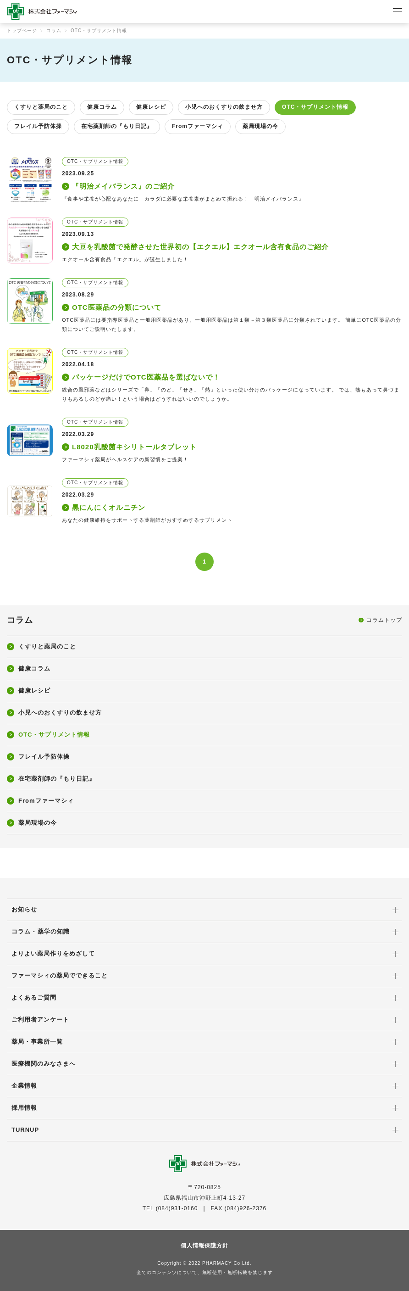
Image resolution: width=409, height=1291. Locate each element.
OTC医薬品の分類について (116, 307)
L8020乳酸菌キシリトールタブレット (134, 447)
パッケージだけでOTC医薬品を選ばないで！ (146, 377)
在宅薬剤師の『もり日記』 (117, 126)
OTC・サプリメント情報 (315, 107)
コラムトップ (384, 620)
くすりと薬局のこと (41, 107)
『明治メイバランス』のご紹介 (123, 186)
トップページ (22, 30)
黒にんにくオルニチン (108, 507)
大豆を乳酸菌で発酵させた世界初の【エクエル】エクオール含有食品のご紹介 (200, 247)
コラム (53, 30)
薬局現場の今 (260, 126)
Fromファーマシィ (197, 126)
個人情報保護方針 (204, 1245)
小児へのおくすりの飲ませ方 (224, 107)
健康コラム (102, 107)
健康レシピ (151, 107)
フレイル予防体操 (38, 126)
